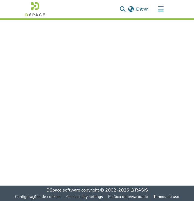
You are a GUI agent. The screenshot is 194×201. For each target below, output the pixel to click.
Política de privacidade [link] (128, 196)
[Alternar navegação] (161, 9)
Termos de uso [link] (166, 196)
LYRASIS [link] (139, 190)
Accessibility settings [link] (84, 196)
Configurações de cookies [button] (38, 196)
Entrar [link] (142, 9)
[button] (35, 9)
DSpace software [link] (63, 190)
